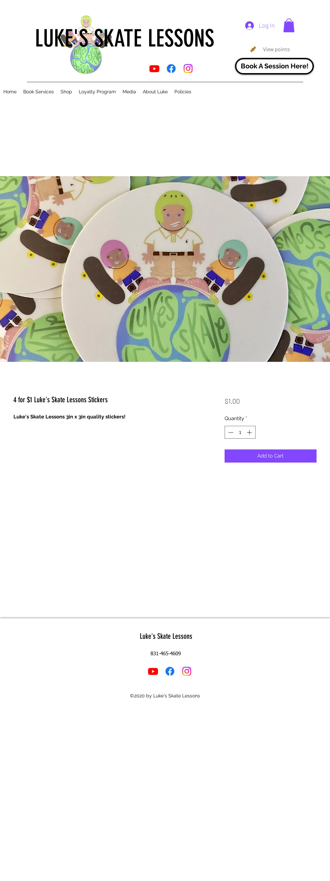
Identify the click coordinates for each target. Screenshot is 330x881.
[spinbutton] (239, 432)
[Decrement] (230, 432)
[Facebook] (171, 68)
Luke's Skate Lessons (166, 636)
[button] (289, 25)
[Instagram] (188, 68)
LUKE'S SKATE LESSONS (124, 39)
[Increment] (250, 432)
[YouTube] (154, 68)
